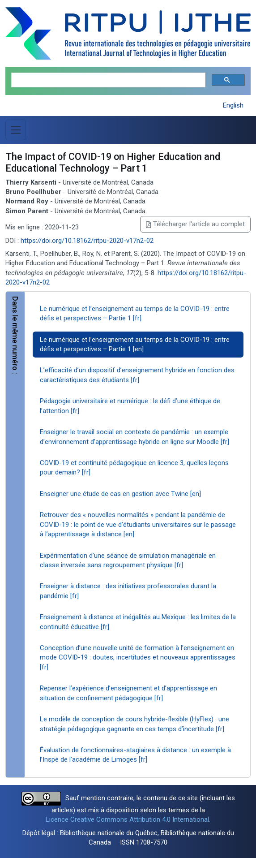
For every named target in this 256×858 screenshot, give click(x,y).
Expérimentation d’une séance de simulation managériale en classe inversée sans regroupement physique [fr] (128, 560)
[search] (107, 80)
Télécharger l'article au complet (195, 224)
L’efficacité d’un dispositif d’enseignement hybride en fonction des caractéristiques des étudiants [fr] (137, 375)
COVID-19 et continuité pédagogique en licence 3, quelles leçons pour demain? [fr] (134, 467)
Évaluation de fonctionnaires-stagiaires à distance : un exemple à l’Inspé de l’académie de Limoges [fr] (135, 754)
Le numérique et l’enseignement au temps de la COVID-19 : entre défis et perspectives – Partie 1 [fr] (135, 313)
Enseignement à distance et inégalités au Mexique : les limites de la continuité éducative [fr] (138, 621)
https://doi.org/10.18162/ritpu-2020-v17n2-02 (87, 241)
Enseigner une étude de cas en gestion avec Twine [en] (120, 494)
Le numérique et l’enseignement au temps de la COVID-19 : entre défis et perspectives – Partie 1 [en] (135, 344)
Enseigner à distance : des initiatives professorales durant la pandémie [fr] (128, 590)
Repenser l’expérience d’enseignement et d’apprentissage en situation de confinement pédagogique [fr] (128, 693)
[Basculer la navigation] (15, 130)
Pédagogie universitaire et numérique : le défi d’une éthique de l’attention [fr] (130, 405)
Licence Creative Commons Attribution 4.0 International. (128, 819)
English (233, 105)
